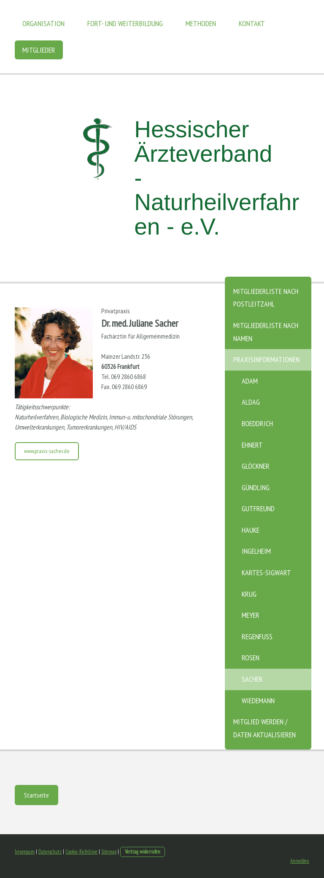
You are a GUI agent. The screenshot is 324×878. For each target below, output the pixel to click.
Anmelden (299, 861)
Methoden (201, 23)
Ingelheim (256, 551)
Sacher (252, 679)
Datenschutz (50, 851)
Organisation (43, 23)
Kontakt (252, 23)
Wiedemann (258, 700)
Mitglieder (38, 50)
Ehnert (252, 445)
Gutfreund (258, 508)
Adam (250, 381)
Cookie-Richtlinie (81, 851)
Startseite (36, 795)
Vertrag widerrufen (142, 851)
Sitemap (108, 851)
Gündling (256, 487)
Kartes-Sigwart (266, 572)
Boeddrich (257, 423)
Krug (249, 594)
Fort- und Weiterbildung (125, 23)
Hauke (250, 530)
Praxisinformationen (266, 359)
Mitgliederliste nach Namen (265, 331)
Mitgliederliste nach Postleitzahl (265, 297)
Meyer (250, 615)
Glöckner (256, 466)
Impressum (25, 851)
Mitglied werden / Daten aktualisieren (264, 728)
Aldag (251, 402)
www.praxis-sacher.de (47, 451)
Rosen (250, 657)
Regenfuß (257, 636)
